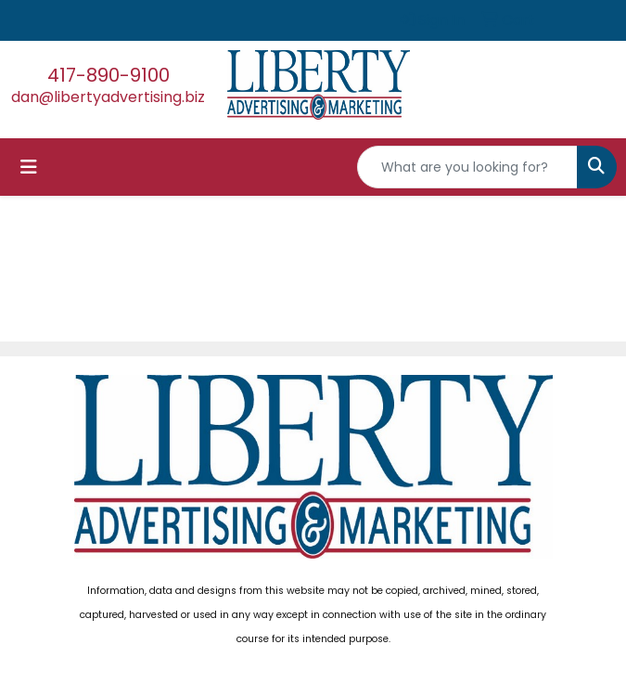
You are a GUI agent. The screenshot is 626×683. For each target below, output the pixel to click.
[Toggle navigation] (28, 167)
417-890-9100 (108, 75)
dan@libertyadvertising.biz (108, 97)
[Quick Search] (467, 167)
